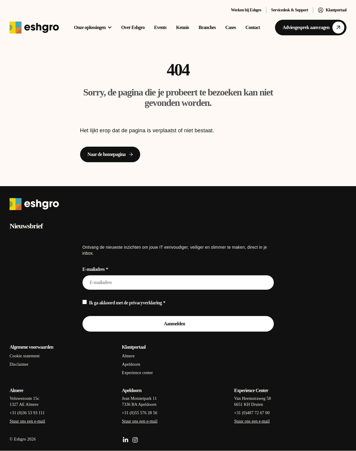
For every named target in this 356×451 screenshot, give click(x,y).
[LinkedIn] (125, 440)
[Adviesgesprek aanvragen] (310, 27)
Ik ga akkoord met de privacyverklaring (125, 302)
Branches (207, 27)
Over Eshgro (132, 27)
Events (160, 27)
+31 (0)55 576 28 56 (140, 413)
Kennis (182, 27)
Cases (230, 27)
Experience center (137, 372)
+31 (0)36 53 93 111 (27, 413)
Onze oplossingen (93, 27)
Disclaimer (19, 364)
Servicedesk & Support (289, 10)
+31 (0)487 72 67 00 (252, 413)
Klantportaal (332, 10)
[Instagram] (135, 440)
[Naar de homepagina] (110, 154)
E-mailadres (93, 269)
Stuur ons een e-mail (27, 421)
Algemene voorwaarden (31, 347)
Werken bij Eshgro (246, 10)
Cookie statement (24, 356)
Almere (128, 356)
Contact (252, 27)
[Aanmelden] (178, 324)
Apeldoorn (131, 364)
